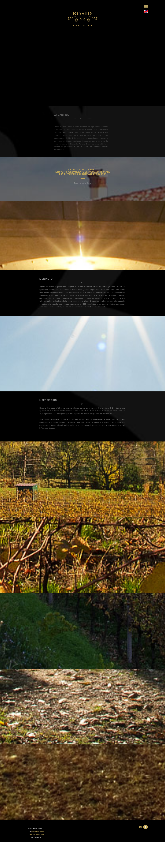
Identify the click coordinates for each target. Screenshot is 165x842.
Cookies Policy (40, 834)
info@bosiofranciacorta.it (37, 831)
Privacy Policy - (32, 834)
